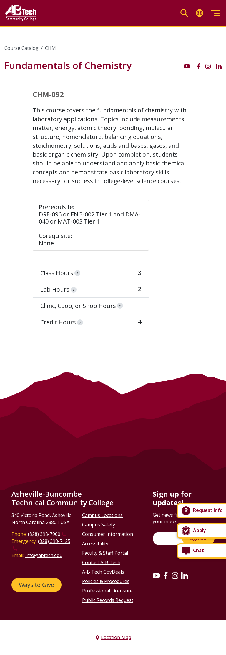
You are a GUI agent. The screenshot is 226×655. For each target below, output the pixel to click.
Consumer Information (107, 534)
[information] (77, 273)
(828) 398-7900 (44, 534)
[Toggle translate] (199, 13)
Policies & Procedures (105, 581)
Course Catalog (21, 48)
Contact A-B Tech (101, 562)
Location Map (116, 637)
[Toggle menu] (215, 13)
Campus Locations (102, 515)
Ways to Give (36, 585)
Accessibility (95, 543)
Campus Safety (98, 524)
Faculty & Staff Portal (105, 553)
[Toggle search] (184, 13)
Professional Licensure (107, 590)
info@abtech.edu (43, 555)
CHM (50, 48)
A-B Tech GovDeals (103, 572)
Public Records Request (107, 600)
